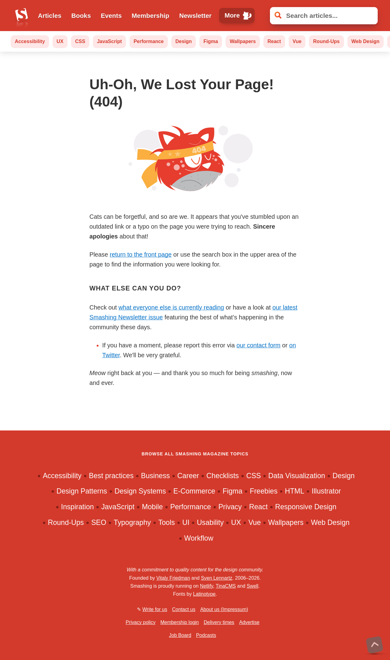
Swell (252, 586)
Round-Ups (326, 41)
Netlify (206, 586)
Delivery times (219, 622)
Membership (150, 15)
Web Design (366, 41)
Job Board (180, 635)
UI (185, 522)
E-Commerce (194, 491)
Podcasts (206, 635)
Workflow (198, 538)
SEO (98, 522)
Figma (210, 41)
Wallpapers (243, 41)
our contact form (258, 345)
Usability (210, 522)
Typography (132, 522)
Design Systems (140, 491)
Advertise (249, 622)
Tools (166, 522)
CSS (80, 41)
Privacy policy (140, 622)
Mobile (152, 507)
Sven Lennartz (216, 578)
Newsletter (195, 15)
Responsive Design (305, 507)
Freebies (264, 491)
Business (155, 476)
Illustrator (326, 491)
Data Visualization (296, 476)
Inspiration (77, 507)
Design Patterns (82, 491)
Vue (297, 41)
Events (111, 15)
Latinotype (204, 594)
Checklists (223, 476)
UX (60, 41)
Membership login (179, 622)
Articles (49, 15)
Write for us (154, 609)
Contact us (183, 609)
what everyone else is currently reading (171, 307)
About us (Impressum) (224, 609)
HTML (294, 491)
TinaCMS (226, 586)
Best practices (111, 476)
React (274, 41)
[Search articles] (324, 15)
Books (81, 15)
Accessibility (30, 41)
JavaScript (109, 41)
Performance (149, 41)
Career (188, 476)
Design (183, 41)
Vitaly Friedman (173, 578)
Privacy (230, 507)
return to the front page (140, 254)
